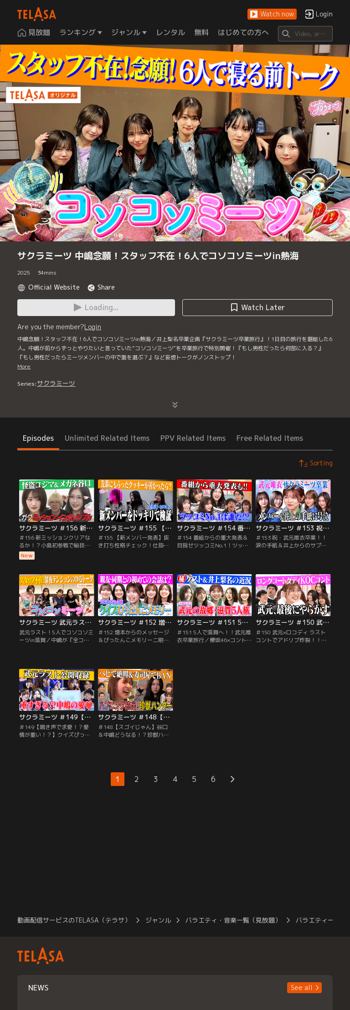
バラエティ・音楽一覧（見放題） (233, 920)
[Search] (305, 33)
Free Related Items (270, 438)
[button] (272, 14)
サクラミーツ (56, 383)
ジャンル (158, 920)
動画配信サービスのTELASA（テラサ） (74, 920)
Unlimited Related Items (107, 438)
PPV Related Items (193, 438)
